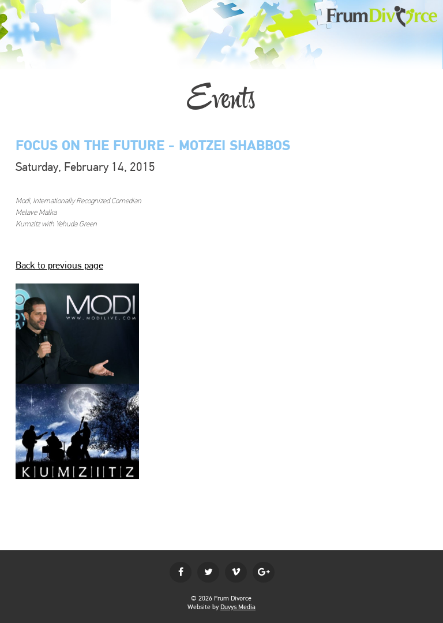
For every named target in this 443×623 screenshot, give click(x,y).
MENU (13, 12)
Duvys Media (238, 607)
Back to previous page (59, 265)
